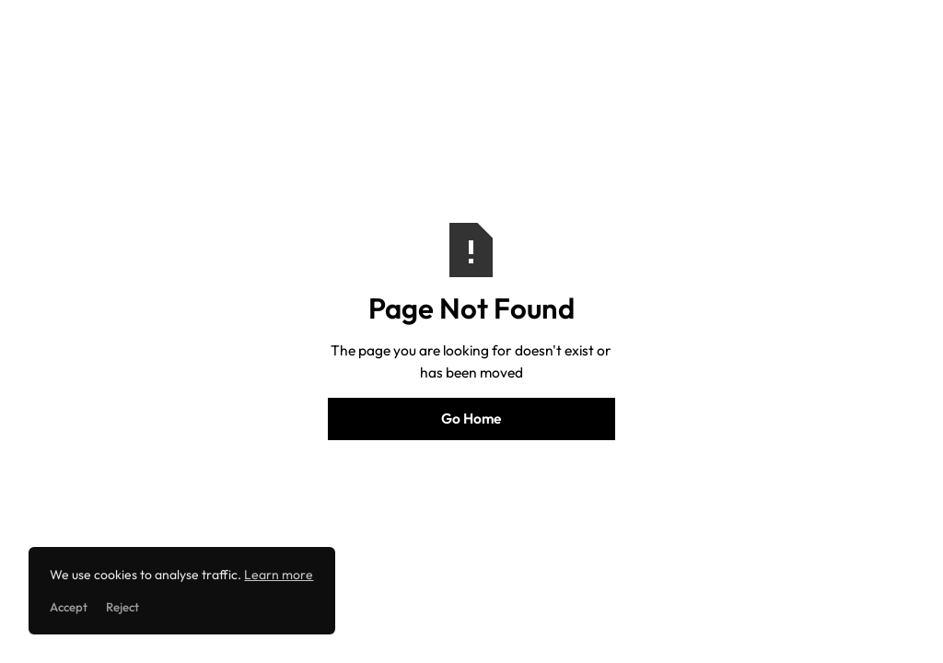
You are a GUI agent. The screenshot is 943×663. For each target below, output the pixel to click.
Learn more (278, 574)
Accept (68, 606)
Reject (122, 606)
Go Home (471, 418)
